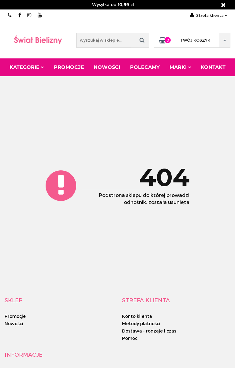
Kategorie (26, 67)
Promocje (69, 67)
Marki (180, 67)
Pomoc (129, 338)
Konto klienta (137, 316)
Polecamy (145, 67)
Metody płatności (141, 323)
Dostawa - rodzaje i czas (149, 330)
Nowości (107, 67)
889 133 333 (10, 15)
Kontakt (213, 67)
